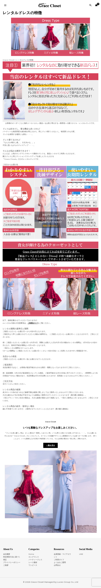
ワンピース (33, 565)
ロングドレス (34, 557)
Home (31, 554)
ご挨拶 (5, 565)
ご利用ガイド (33, 323)
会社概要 (6, 554)
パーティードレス (35, 560)
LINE (81, 554)
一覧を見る (50, 445)
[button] (90, 5)
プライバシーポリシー (11, 562)
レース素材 (33, 562)
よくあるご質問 (60, 562)
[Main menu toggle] (5, 5)
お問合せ (57, 565)
